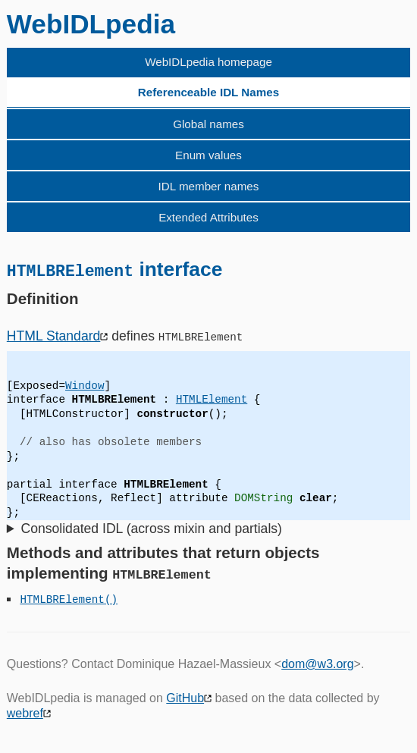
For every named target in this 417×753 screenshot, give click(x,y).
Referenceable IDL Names (208, 92)
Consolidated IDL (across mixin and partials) (151, 527)
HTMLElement (211, 399)
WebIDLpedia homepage (208, 61)
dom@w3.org (317, 663)
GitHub (185, 697)
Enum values (208, 155)
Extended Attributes (208, 217)
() (111, 598)
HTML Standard (54, 335)
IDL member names (208, 186)
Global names (208, 124)
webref (25, 713)
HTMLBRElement (62, 598)
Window (84, 385)
